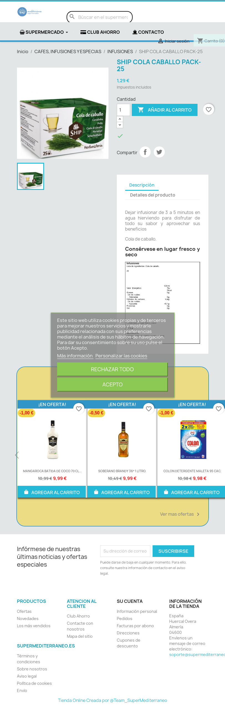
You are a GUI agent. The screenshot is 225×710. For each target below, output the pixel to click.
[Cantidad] (123, 110)
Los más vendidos (33, 625)
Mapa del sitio (80, 636)
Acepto (112, 384)
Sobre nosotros (32, 669)
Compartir (145, 152)
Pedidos (124, 618)
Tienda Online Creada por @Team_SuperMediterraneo (112, 700)
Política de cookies (34, 683)
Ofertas (24, 611)
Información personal (137, 611)
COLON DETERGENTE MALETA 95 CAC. (192, 471)
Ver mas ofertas (180, 514)
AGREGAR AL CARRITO (51, 491)
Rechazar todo (112, 369)
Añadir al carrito (165, 109)
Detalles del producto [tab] (152, 195)
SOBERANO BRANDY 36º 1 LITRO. (122, 471)
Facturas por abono (135, 625)
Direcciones (128, 633)
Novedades (28, 618)
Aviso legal (27, 676)
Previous (17, 455)
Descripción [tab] (142, 185)
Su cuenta (130, 601)
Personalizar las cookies (121, 355)
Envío (22, 690)
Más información (75, 355)
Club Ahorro (78, 616)
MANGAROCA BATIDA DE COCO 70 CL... (52, 471)
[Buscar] (100, 17)
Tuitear (159, 152)
